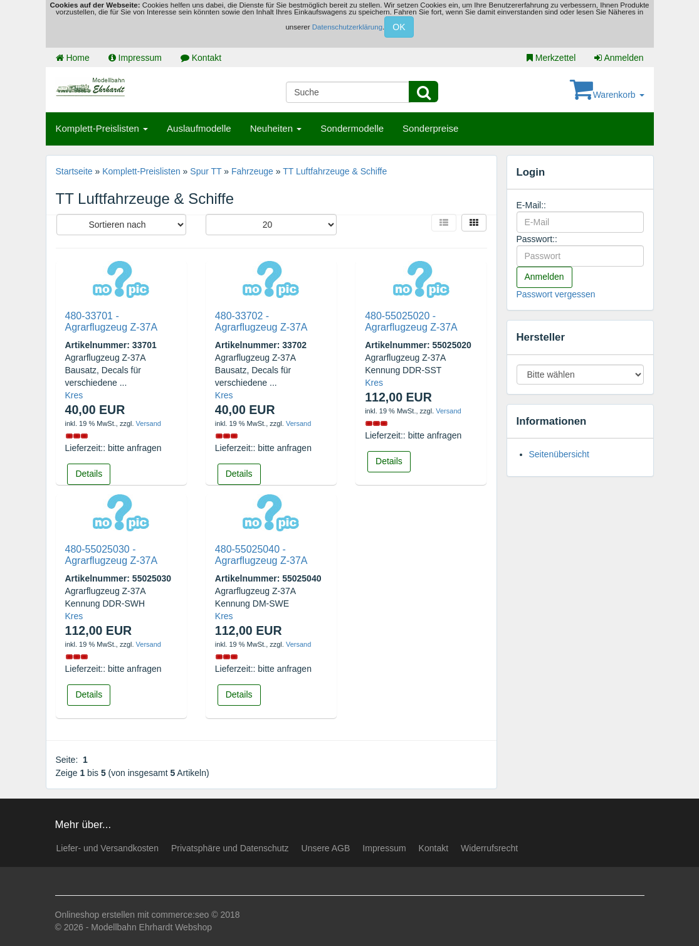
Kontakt (201, 58)
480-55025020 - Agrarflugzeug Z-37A (411, 321)
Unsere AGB (326, 848)
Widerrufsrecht (489, 848)
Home (73, 58)
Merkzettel (551, 58)
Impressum (135, 58)
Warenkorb (607, 95)
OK (398, 27)
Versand (148, 423)
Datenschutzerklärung (347, 27)
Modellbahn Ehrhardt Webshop (151, 927)
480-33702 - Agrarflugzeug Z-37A (261, 321)
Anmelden (618, 58)
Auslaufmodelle (199, 128)
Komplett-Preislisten (102, 128)
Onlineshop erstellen (95, 915)
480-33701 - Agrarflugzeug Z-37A (111, 321)
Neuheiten (276, 128)
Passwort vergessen (556, 294)
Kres (74, 395)
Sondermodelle (352, 128)
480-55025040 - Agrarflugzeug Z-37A (261, 555)
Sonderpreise (430, 128)
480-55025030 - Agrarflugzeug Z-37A (111, 555)
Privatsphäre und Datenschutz (230, 848)
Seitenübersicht (559, 454)
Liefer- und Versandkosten (107, 848)
